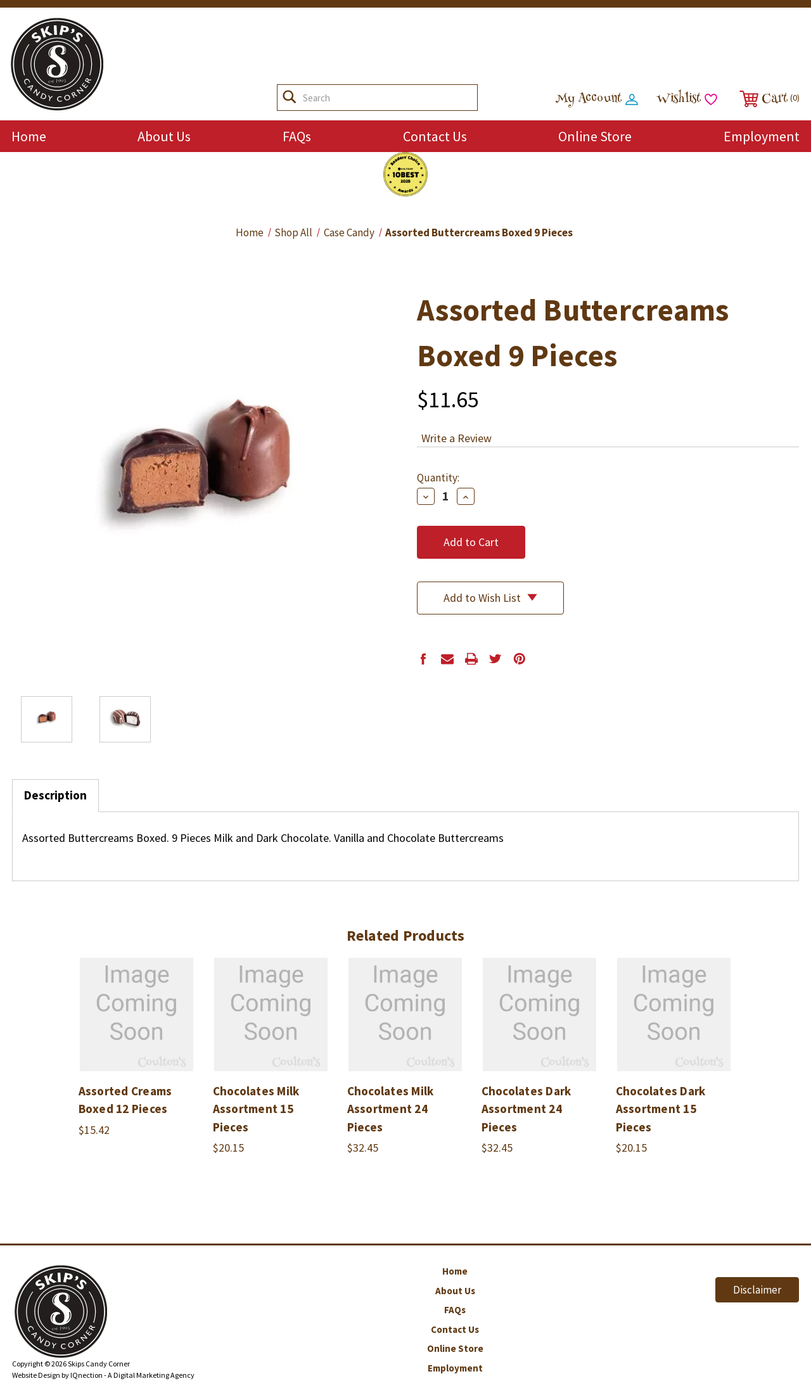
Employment (762, 136)
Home (28, 136)
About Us (164, 136)
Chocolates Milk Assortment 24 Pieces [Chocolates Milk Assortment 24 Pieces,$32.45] (390, 1109)
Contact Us (435, 136)
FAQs (297, 136)
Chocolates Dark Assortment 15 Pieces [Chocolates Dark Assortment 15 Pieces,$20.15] (661, 1109)
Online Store (595, 136)
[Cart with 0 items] (768, 99)
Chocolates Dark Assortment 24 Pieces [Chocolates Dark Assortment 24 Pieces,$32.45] (527, 1109)
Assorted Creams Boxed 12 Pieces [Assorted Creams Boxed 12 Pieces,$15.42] (125, 1100)
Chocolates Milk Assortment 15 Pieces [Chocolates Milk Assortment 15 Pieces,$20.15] (256, 1109)
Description (55, 795)
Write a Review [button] (456, 438)
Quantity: (438, 478)
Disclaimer (757, 1290)
